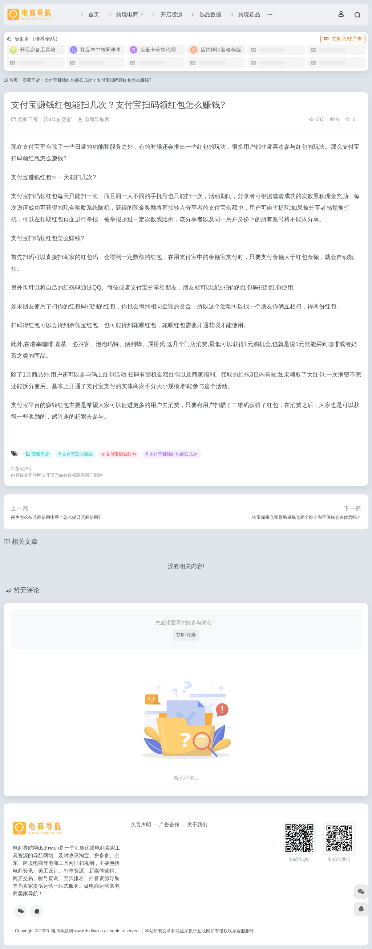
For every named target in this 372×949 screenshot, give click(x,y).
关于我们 (197, 824)
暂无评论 (26, 590)
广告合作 (169, 824)
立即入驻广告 (343, 39)
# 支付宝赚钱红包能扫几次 (171, 454)
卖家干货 (31, 80)
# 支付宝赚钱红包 (119, 454)
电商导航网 (94, 119)
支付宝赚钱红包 (31, 177)
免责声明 (141, 824)
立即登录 (186, 635)
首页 (13, 80)
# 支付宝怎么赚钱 (75, 454)
